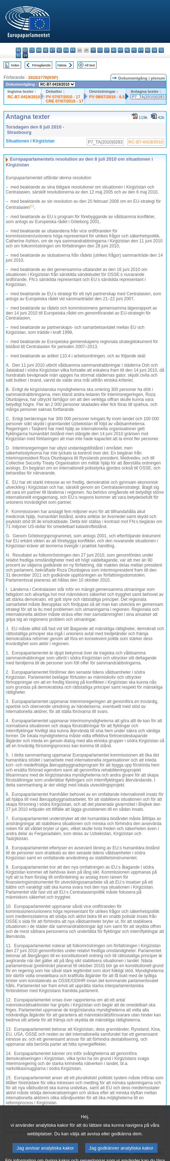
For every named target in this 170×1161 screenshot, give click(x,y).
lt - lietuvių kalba (107, 50)
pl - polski (134, 50)
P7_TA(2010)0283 (148, 97)
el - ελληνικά (59, 50)
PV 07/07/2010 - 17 (63, 97)
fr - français (73, 50)
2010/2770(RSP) (43, 77)
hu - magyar (113, 50)
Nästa (62, 65)
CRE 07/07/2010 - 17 (64, 101)
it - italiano (93, 50)
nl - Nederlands (127, 50)
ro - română (147, 50)
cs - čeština (32, 50)
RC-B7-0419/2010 (24, 97)
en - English (66, 50)
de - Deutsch (45, 50)
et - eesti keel (52, 50)
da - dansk (39, 50)
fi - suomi (18, 55)
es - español (25, 50)
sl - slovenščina (161, 50)
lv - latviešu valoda (100, 50)
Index (15, 65)
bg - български (18, 50)
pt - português (141, 50)
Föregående (41, 65)
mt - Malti (120, 50)
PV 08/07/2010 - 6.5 (107, 97)
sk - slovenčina (154, 50)
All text (89, 65)
